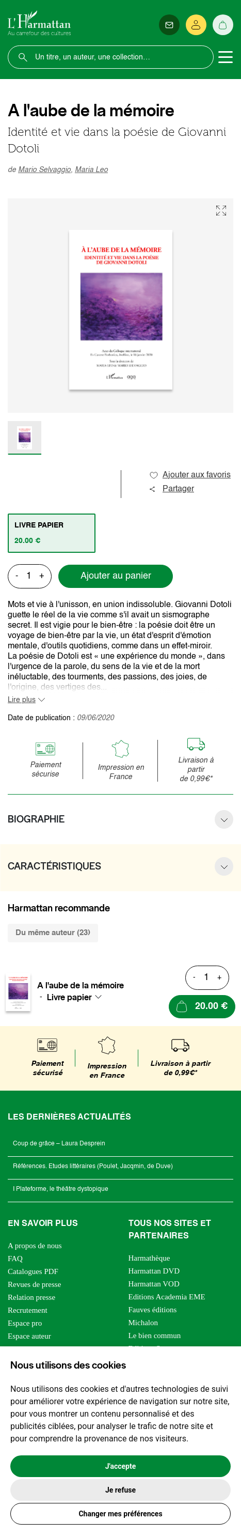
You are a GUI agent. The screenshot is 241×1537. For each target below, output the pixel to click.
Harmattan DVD (154, 1271)
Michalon (143, 1322)
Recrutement (27, 1310)
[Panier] (223, 24)
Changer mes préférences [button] (120, 1514)
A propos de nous (35, 1245)
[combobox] (77, 997)
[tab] (51, 533)
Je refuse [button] (120, 1490)
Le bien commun (154, 1335)
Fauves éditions (152, 1310)
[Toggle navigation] (225, 57)
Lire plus (22, 700)
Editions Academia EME (166, 1297)
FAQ (15, 1258)
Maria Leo (91, 170)
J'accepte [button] (120, 1466)
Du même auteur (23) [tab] (52, 933)
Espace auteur (29, 1336)
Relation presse (31, 1297)
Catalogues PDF (33, 1271)
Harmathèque (149, 1258)
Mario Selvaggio (44, 170)
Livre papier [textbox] (69, 997)
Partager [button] (171, 489)
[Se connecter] (196, 24)
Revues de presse (34, 1284)
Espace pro (25, 1323)
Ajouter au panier (116, 576)
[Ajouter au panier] (202, 1006)
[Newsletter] (169, 24)
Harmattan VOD (154, 1284)
